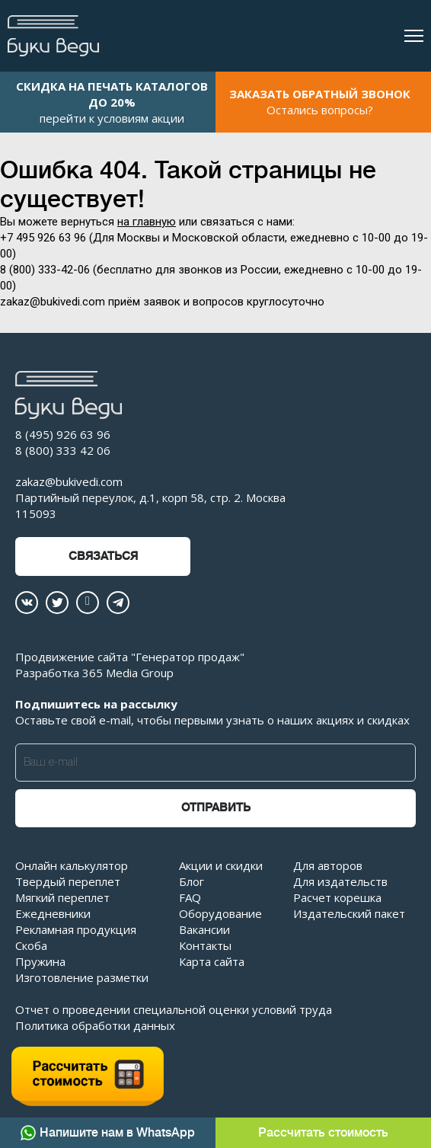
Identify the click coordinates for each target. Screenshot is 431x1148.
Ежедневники (53, 913)
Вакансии (204, 929)
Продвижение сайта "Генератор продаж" (129, 656)
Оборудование (220, 913)
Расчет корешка (337, 897)
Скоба (31, 945)
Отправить (216, 807)
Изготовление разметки (81, 977)
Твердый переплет (67, 881)
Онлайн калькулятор (71, 865)
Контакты (205, 945)
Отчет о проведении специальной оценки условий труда (173, 1009)
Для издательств (340, 881)
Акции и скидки (221, 865)
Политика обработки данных (95, 1025)
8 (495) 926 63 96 (62, 434)
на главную (146, 222)
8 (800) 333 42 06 (62, 450)
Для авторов (327, 865)
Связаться (103, 556)
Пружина (40, 961)
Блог (191, 881)
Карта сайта (211, 961)
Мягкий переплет (62, 897)
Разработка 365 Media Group (94, 672)
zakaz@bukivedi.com (69, 481)
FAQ (190, 897)
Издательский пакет (349, 913)
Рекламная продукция (75, 929)
